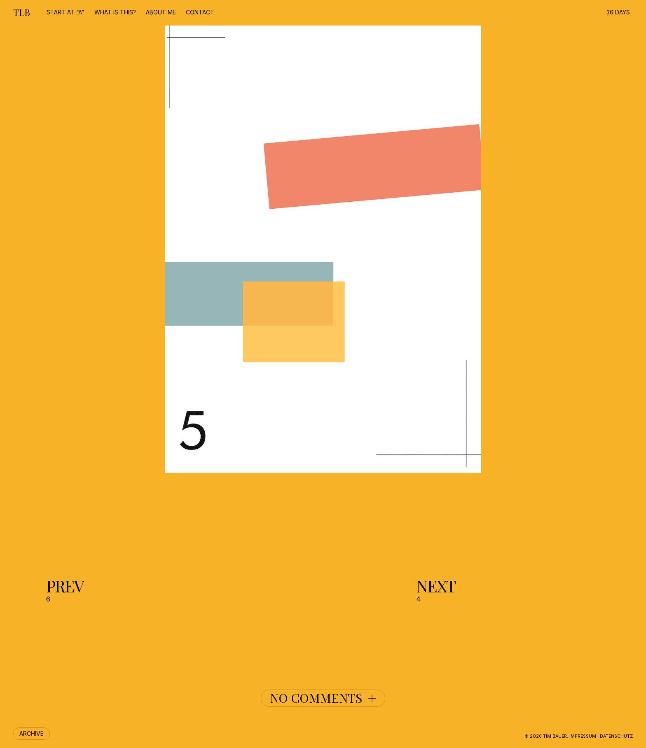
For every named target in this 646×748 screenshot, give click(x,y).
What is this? (115, 12)
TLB (21, 12)
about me (161, 12)
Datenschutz (616, 736)
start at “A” (65, 12)
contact (200, 12)
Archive (31, 733)
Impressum (582, 736)
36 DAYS (618, 12)
